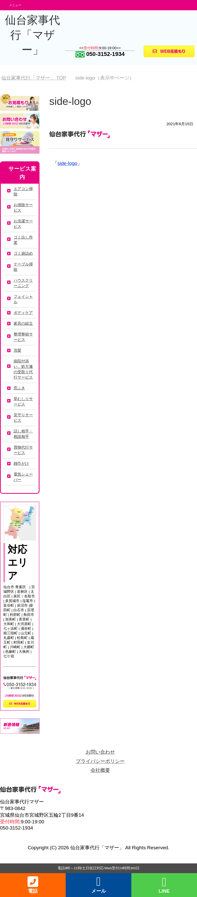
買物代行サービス (23, 450)
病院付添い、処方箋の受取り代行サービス (23, 369)
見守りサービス (23, 417)
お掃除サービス (23, 207)
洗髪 (17, 350)
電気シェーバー (23, 477)
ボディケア (23, 312)
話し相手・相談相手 (23, 434)
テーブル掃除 (23, 267)
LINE (164, 885)
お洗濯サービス (23, 224)
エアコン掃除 (23, 191)
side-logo (67, 163)
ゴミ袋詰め (23, 253)
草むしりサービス (23, 401)
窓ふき (19, 388)
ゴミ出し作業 (23, 240)
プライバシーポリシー (100, 761)
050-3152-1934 (100, 54)
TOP (33, 78)
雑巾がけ (21, 463)
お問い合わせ (100, 752)
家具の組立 (23, 323)
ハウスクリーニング (23, 283)
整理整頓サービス (23, 337)
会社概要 (100, 770)
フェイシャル (23, 299)
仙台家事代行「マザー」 (32, 35)
